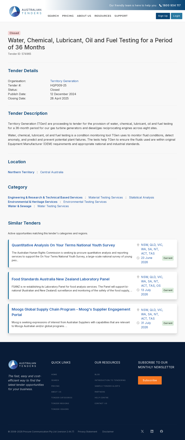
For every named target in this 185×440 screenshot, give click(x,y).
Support (138, 15)
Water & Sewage (19, 206)
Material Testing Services (106, 197)
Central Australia (51, 172)
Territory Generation (64, 81)
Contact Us (102, 409)
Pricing (72, 15)
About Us (92, 15)
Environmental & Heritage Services (32, 202)
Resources (115, 15)
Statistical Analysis (141, 197)
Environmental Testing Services (85, 202)
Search (54, 15)
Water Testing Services (53, 206)
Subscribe (150, 381)
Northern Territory (21, 172)
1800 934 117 (172, 5)
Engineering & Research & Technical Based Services (45, 197)
